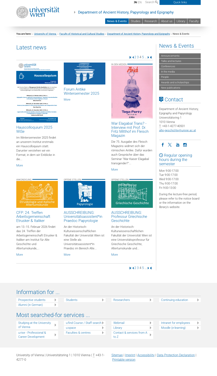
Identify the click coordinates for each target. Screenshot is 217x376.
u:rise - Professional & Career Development (32, 335)
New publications (170, 87)
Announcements (170, 55)
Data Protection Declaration (176, 355)
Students (72, 300)
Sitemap (117, 355)
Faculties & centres (78, 332)
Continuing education (174, 300)
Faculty (194, 21)
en (138, 2)
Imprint (130, 355)
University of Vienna (45, 33)
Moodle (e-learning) (173, 328)
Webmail (118, 323)
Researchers (121, 300)
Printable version (123, 359)
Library (181, 21)
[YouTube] (177, 144)
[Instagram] (185, 144)
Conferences (168, 66)
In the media (168, 71)
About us (166, 21)
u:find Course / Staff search (83, 323)
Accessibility (146, 355)
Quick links (180, 2)
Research (151, 21)
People (165, 76)
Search (151, 2)
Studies (135, 21)
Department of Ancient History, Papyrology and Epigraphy (126, 12)
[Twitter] (170, 144)
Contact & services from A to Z (130, 335)
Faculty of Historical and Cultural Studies (81, 33)
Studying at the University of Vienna (34, 325)
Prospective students (32, 300)
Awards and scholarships (175, 82)
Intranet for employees (175, 323)
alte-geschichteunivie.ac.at (177, 130)
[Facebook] (163, 144)
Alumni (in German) (30, 305)
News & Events (117, 21)
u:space (71, 328)
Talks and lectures (171, 61)
